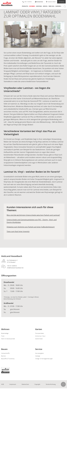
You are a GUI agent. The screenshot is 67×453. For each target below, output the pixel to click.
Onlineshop (61, 1)
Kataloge (37, 356)
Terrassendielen (39, 333)
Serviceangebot (39, 353)
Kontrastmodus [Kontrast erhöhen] (39, 1)
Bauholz (3, 356)
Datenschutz (25, 384)
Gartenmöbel (39, 339)
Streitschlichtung (51, 384)
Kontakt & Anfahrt (51, 1)
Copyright (37, 384)
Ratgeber (32, 6)
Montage (38, 6)
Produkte (25, 6)
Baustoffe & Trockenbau (8, 358)
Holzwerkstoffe (5, 353)
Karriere (58, 6)
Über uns (51, 6)
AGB (2, 384)
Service (45, 6)
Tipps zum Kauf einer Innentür (18, 231)
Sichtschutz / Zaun (40, 336)
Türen (2, 336)
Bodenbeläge (4, 333)
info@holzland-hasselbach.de (15, 268)
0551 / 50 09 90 (27, 1)
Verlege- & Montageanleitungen (44, 358)
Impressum (12, 384)
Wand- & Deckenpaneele (8, 339)
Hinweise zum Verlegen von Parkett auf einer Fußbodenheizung (31, 227)
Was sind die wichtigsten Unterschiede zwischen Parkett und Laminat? (33, 215)
